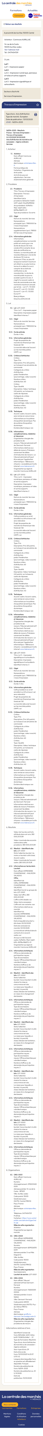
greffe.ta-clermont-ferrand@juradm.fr (25, 1315)
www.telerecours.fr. (27, 466)
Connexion (18, 15)
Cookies (21, 1425)
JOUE (8, 122)
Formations (16, 10)
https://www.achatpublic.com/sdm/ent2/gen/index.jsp (25, 1220)
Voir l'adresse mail (11, 49)
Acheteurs (21, 1419)
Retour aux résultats (13, 24)
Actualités (32, 10)
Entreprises (36, 1408)
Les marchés (7, 1408)
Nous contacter (10, 1404)
